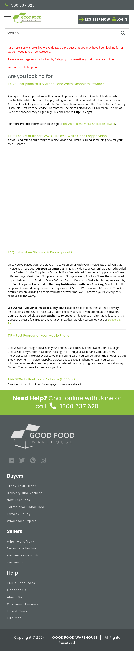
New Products (18, 500)
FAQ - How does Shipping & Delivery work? (40, 252)
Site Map (14, 618)
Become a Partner (22, 548)
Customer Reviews (23, 604)
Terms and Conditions (26, 507)
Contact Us (16, 590)
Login (122, 19)
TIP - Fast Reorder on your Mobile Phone (38, 335)
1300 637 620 (20, 5)
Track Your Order (21, 486)
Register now (97, 19)
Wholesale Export (21, 521)
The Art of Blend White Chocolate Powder (89, 124)
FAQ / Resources (21, 583)
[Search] (67, 33)
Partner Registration (24, 555)
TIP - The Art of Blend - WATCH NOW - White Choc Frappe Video (57, 136)
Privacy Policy (19, 514)
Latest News (17, 611)
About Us (14, 597)
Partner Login (18, 562)
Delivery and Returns (25, 493)
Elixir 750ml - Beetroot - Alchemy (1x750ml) (41, 379)
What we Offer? (20, 542)
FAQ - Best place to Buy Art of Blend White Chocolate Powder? (56, 84)
